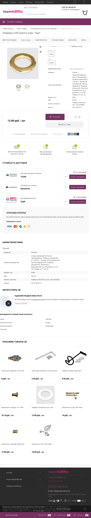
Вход (25, 7)
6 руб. (15, 380)
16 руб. (76, 416)
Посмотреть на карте (55, 481)
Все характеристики (76, 69)
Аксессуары (50, 326)
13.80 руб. (45, 416)
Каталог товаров (12, 22)
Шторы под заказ (6, 326)
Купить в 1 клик (64, 125)
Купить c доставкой (77, 177)
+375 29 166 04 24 (68, 7)
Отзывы (13, 2)
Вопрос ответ (39, 2)
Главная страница (21, 303)
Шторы (48, 322)
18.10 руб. (15, 416)
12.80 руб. (15, 453)
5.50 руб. (45, 380)
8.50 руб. (76, 380)
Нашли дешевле (18, 134)
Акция (2, 319)
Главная (5, 2)
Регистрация (33, 7)
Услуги (21, 2)
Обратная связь (10, 515)
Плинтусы (3, 329)
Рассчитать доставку (39, 134)
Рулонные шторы (6, 322)
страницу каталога (38, 299)
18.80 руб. (45, 453)
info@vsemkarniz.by (61, 491)
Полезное (50, 2)
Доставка (29, 2)
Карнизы (49, 319)
